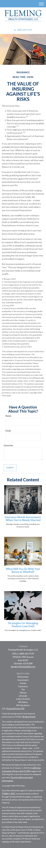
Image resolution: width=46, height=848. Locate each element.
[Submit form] (10, 467)
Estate (23, 683)
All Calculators (23, 705)
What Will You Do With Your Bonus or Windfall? (23, 570)
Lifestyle (23, 695)
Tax (23, 689)
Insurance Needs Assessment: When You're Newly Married (23, 518)
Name (8, 415)
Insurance (23, 686)
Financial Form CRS (15, 708)
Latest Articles (23, 698)
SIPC (13, 793)
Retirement (23, 676)
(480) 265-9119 (23, 29)
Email (8, 430)
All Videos (23, 702)
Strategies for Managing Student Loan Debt (23, 624)
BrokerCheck (29, 716)
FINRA (5, 793)
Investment (23, 680)
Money (23, 692)
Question (8, 445)
